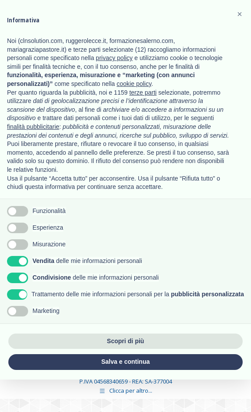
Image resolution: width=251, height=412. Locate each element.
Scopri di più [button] (125, 341)
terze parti (143, 92)
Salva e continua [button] (125, 361)
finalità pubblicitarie (33, 126)
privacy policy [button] (114, 57)
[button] (240, 14)
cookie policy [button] (134, 83)
